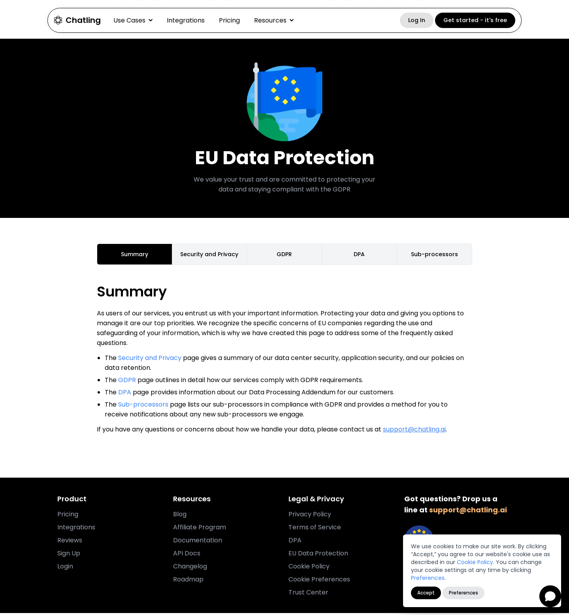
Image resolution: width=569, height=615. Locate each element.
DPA (124, 394)
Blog (180, 516)
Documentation (197, 542)
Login (65, 568)
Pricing (229, 20)
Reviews (69, 542)
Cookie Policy (475, 562)
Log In (416, 20)
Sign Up (68, 555)
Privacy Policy (309, 516)
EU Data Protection (318, 555)
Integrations (186, 20)
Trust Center (308, 594)
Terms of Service (314, 529)
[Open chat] (550, 596)
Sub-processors (143, 406)
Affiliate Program (199, 529)
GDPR (127, 381)
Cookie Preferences (319, 581)
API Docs (186, 555)
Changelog (190, 568)
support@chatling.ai (414, 431)
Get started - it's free (475, 20)
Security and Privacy (149, 359)
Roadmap (188, 581)
